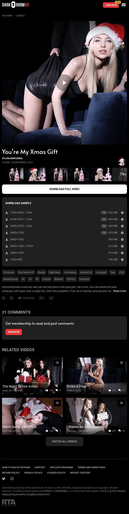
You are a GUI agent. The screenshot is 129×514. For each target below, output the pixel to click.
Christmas (8, 272)
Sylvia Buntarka (12, 158)
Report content (80, 472)
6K (23, 279)
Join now (112, 4)
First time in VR (26, 272)
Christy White (74, 391)
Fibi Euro (17, 391)
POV (121, 272)
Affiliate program (61, 467)
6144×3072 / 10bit (61, 219)
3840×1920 (61, 239)
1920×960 (61, 259)
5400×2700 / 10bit (61, 226)
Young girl (101, 272)
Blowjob (58, 279)
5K (37, 279)
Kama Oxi (7, 391)
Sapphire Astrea (11, 431)
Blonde (41, 272)
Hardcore (84, 279)
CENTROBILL (62, 491)
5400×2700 (61, 233)
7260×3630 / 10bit (61, 213)
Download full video (64, 189)
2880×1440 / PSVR (61, 246)
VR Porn (7, 15)
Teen (112, 272)
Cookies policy (56, 472)
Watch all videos (64, 441)
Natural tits (86, 272)
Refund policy (11, 472)
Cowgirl (46, 279)
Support (40, 467)
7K (30, 279)
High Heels (54, 272)
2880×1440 (61, 252)
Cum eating (70, 272)
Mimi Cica (71, 431)
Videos (20, 15)
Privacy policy (33, 472)
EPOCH (48, 491)
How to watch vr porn (16, 467)
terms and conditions (91, 467)
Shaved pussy (10, 279)
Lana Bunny (83, 431)
